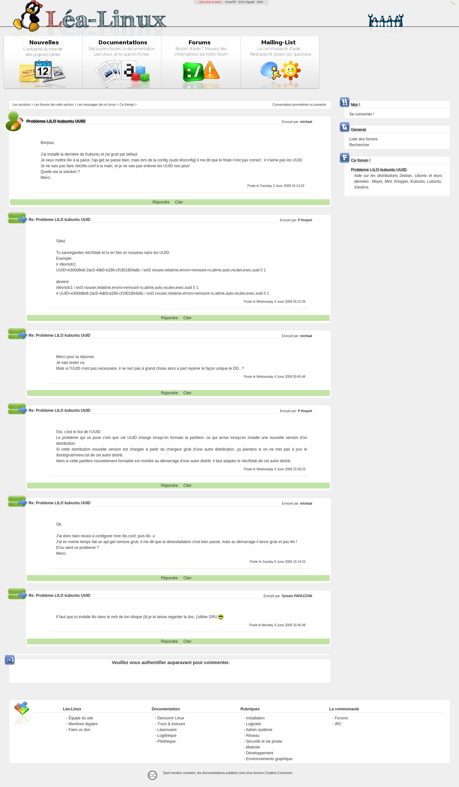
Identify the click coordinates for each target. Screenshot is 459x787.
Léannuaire (167, 729)
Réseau (252, 735)
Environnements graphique (269, 759)
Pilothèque (166, 741)
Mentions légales (83, 724)
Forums (341, 718)
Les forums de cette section (53, 104)
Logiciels (253, 724)
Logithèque (166, 735)
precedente (300, 104)
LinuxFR (230, 2)
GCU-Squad (246, 2)
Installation (255, 718)
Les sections (21, 104)
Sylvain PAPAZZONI (297, 596)
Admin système (259, 729)
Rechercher (359, 145)
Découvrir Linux (170, 718)
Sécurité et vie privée (264, 741)
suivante (320, 104)
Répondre (161, 202)
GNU (260, 2)
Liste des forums (363, 139)
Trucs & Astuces (171, 724)
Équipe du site (80, 718)
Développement (259, 753)
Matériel (253, 747)
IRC (338, 724)
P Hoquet (305, 220)
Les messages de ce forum (96, 104)
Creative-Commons (278, 773)
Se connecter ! (361, 114)
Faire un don (79, 729)
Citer (179, 202)
